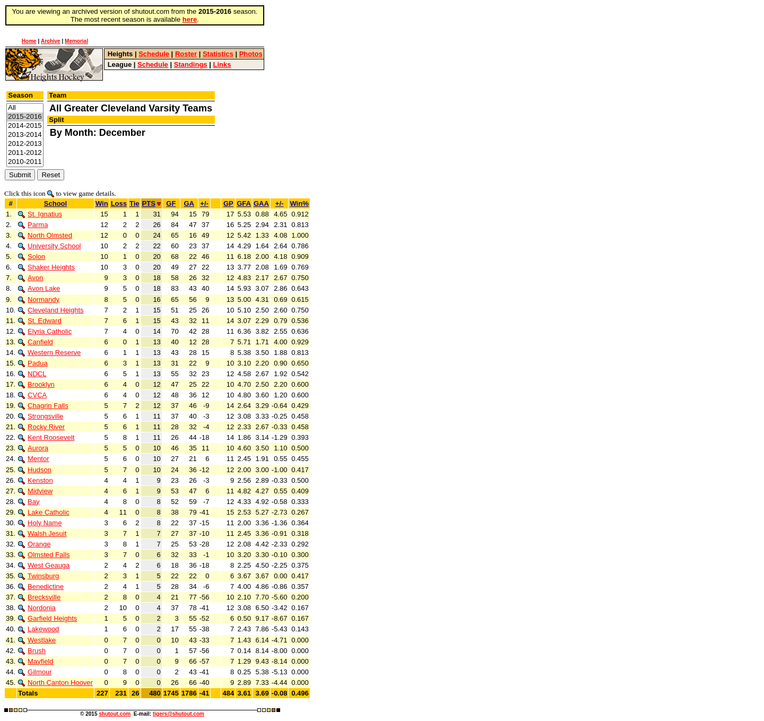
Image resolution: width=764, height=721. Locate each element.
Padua (33, 363)
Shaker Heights (46, 267)
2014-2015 (25, 126)
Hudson (34, 470)
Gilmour (35, 672)
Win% (299, 203)
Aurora (33, 448)
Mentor (33, 459)
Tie (134, 203)
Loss (119, 203)
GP (228, 203)
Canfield (35, 342)
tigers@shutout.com (178, 714)
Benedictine (41, 586)
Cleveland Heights (51, 310)
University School (49, 246)
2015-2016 (25, 116)
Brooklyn (36, 384)
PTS (151, 203)
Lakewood (38, 629)
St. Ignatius (40, 214)
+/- (204, 203)
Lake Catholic (44, 512)
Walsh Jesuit (42, 533)
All (25, 107)
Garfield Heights (47, 618)
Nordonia (37, 608)
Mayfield (35, 661)
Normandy (38, 299)
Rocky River (41, 427)
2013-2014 (25, 135)
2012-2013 (25, 144)
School (55, 203)
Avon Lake (39, 288)
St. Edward (40, 321)
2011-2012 (25, 153)
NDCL (32, 374)
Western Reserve (49, 353)
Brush (32, 651)
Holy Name (40, 523)
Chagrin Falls (43, 406)
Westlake (37, 640)
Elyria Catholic (45, 331)
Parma (33, 225)
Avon (30, 278)
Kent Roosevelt (46, 437)
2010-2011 (25, 162)
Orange (34, 544)
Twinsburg (38, 576)
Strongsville (40, 416)
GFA (244, 203)
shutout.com (115, 714)
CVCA (32, 395)
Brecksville (39, 597)
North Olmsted (45, 235)
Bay (28, 502)
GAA (261, 203)
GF (171, 203)
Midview (35, 491)
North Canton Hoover (55, 683)
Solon (31, 256)
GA (189, 203)
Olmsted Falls (44, 555)
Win (102, 203)
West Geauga (44, 565)
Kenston (35, 480)
